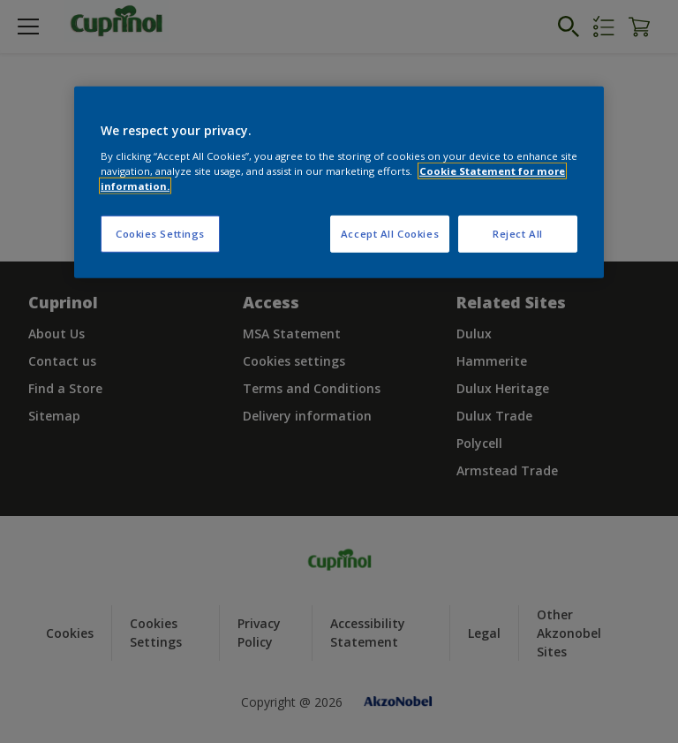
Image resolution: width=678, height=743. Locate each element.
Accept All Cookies (390, 233)
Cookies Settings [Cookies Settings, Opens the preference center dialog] (160, 233)
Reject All (518, 233)
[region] (339, 182)
